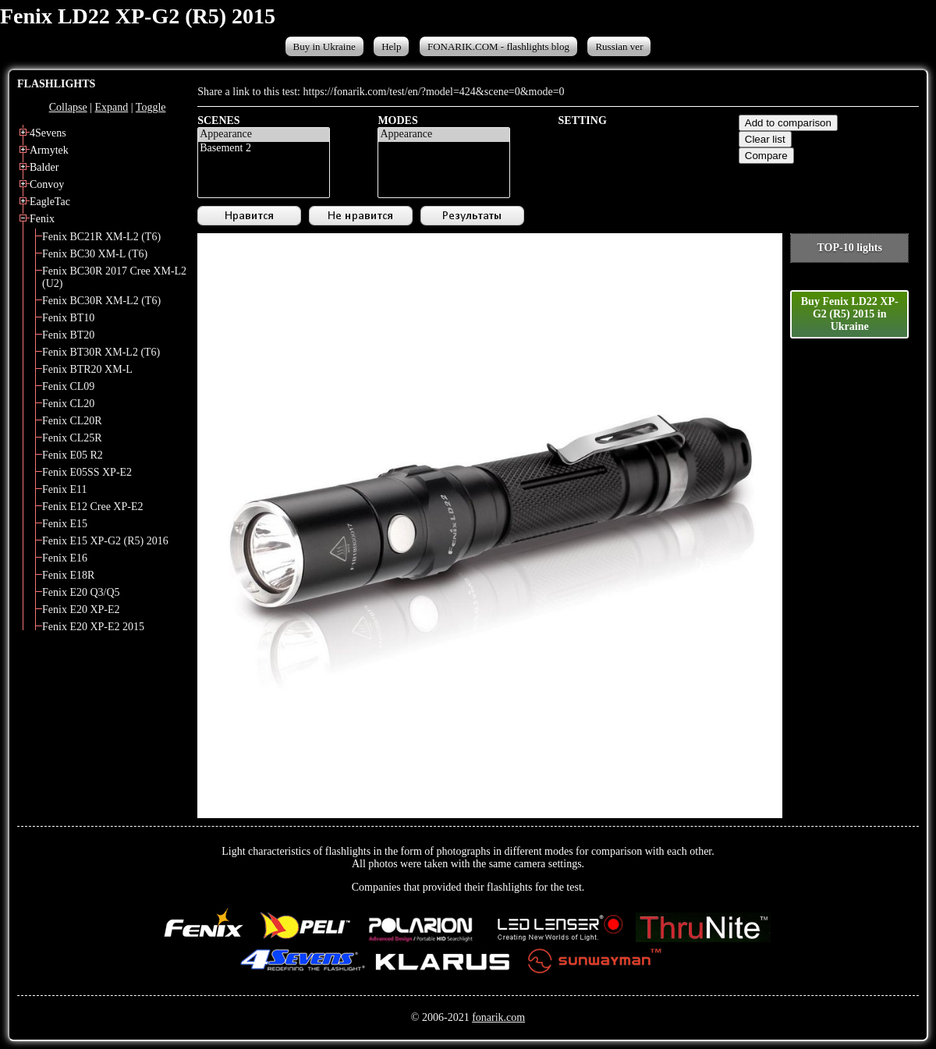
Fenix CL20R (72, 421)
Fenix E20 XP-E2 (81, 609)
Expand (111, 107)
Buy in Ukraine (324, 46)
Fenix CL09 (68, 386)
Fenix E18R (68, 575)
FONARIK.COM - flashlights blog (498, 46)
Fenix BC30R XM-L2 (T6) (101, 301)
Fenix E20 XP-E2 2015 (93, 627)
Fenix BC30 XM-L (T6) (94, 254)
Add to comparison (788, 123)
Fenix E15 (64, 524)
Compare (766, 155)
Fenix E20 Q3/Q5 (81, 592)
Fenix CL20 (68, 403)
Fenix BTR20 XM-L (87, 369)
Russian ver (619, 46)
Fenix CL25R (72, 438)
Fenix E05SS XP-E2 (87, 472)
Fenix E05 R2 (72, 455)
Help (391, 46)
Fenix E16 (64, 558)
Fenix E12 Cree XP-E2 (92, 506)
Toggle (151, 107)
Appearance (263, 135)
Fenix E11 (64, 489)
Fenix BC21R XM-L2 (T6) (101, 237)
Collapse (68, 107)
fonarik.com (498, 1017)
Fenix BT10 (68, 318)
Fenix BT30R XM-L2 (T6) (101, 352)
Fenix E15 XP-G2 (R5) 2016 (105, 541)
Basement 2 (263, 149)
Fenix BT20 (68, 335)
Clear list (765, 139)
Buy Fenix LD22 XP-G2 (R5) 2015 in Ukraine (850, 314)
